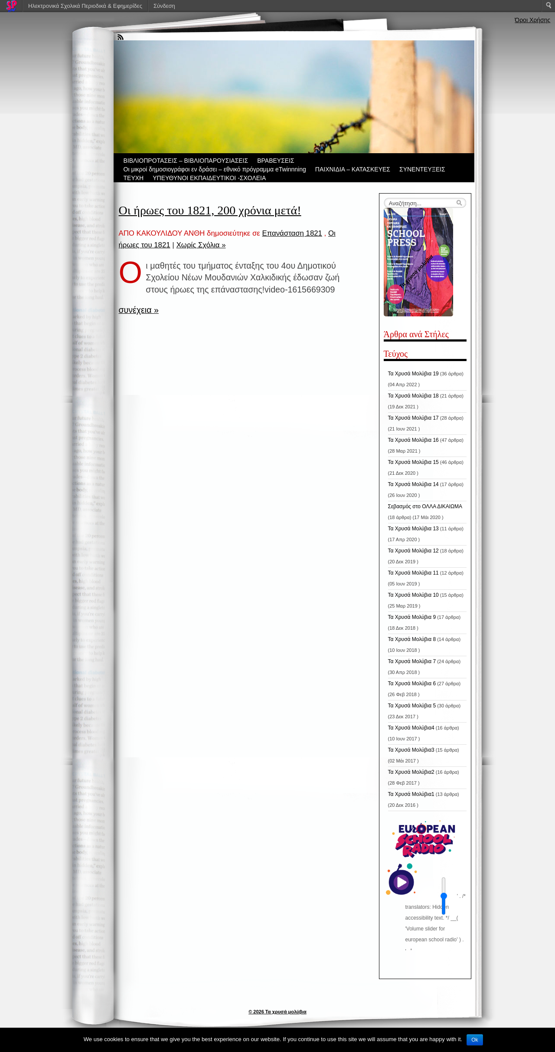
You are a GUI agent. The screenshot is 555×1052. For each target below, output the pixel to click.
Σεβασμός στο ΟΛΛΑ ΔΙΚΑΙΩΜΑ (425, 506)
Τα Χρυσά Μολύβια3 (411, 750)
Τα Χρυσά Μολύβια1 (411, 794)
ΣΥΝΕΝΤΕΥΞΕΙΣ (422, 169)
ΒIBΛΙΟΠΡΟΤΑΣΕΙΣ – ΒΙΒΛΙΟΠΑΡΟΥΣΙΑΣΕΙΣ (186, 160)
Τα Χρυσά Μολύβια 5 (412, 706)
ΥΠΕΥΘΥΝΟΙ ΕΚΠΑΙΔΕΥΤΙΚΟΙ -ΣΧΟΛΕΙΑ (209, 177)
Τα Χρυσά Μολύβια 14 (413, 484)
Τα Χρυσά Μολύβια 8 (412, 639)
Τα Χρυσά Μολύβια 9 (412, 617)
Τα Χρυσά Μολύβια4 (411, 728)
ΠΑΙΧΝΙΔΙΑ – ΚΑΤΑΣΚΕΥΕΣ (352, 169)
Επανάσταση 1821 (292, 233)
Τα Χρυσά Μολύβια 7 (412, 661)
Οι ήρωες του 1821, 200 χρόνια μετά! (210, 210)
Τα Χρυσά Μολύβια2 (411, 772)
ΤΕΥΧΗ (134, 177)
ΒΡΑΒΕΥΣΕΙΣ (275, 160)
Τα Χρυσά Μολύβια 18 (413, 396)
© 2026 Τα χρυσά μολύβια (277, 1011)
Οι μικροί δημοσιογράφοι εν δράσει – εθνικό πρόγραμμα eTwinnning (215, 169)
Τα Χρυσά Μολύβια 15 (413, 462)
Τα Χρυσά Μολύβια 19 (413, 374)
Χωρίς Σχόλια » (201, 245)
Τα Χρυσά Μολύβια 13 (413, 529)
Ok (474, 1040)
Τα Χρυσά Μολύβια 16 (413, 440)
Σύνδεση (164, 6)
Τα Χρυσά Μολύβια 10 (413, 595)
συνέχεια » (139, 310)
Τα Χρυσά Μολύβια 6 (412, 684)
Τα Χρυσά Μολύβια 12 (413, 551)
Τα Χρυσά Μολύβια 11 (413, 573)
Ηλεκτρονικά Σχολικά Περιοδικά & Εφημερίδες (85, 6)
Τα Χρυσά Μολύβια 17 (413, 418)
